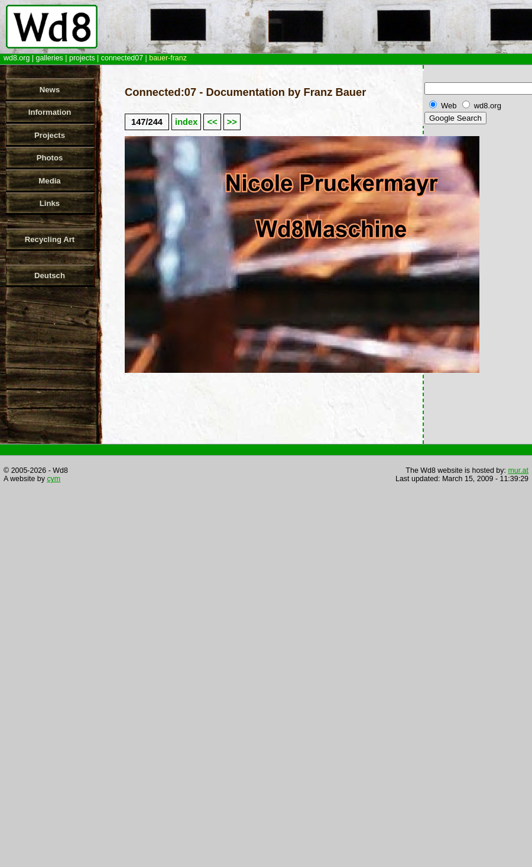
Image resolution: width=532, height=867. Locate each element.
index (186, 122)
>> (232, 122)
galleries (49, 58)
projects (82, 58)
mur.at (518, 470)
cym (53, 479)
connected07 (122, 58)
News (50, 89)
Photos (50, 157)
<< (212, 122)
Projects (49, 135)
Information (50, 112)
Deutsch (49, 275)
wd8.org (17, 58)
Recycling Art (50, 239)
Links (50, 203)
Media (49, 180)
